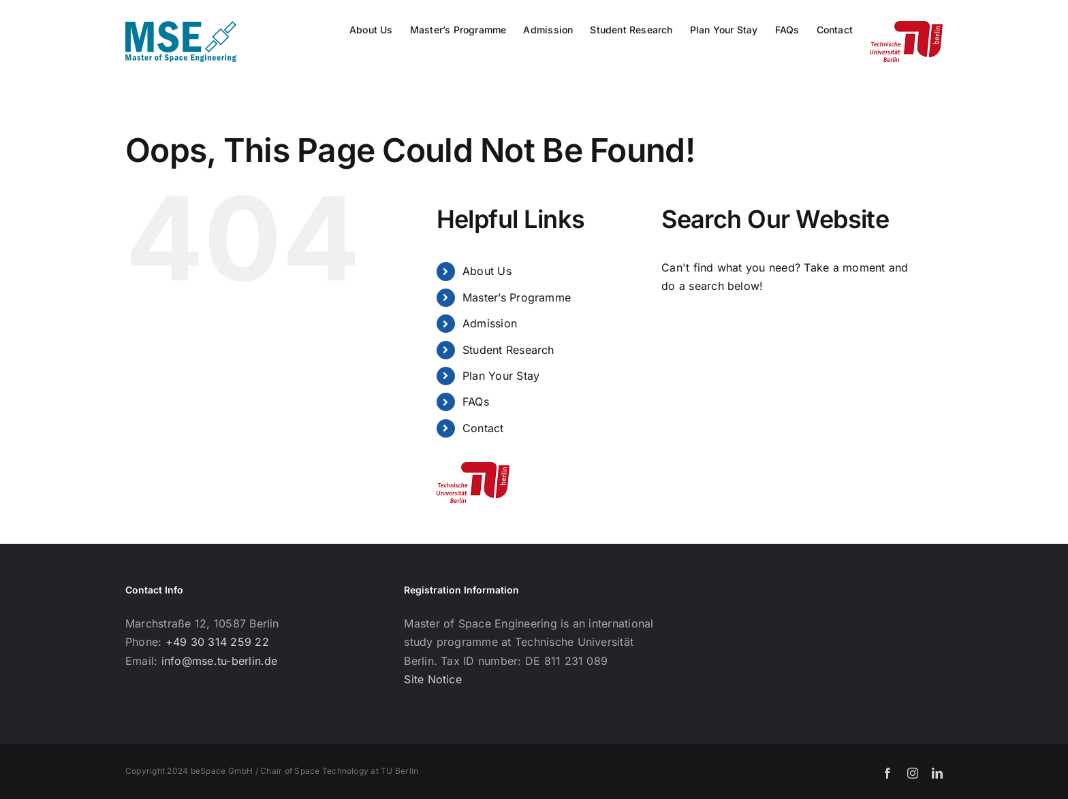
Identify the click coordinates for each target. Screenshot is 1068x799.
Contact (483, 428)
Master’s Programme (516, 297)
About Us (487, 271)
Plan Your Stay (500, 375)
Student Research (508, 350)
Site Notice (433, 679)
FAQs (475, 401)
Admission (489, 323)
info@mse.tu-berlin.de (219, 661)
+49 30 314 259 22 (217, 642)
